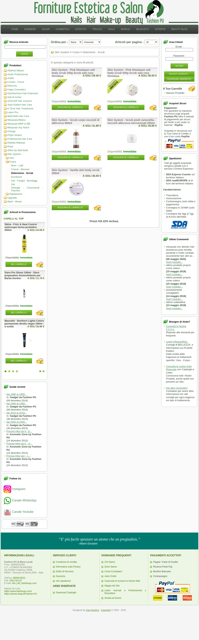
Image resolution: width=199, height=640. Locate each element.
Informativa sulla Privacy (68, 566)
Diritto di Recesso (65, 571)
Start (41, 371)
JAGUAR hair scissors (19, 100)
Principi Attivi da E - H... (19, 443)
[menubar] (99, 29)
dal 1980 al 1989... (16, 394)
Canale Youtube (18, 511)
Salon (46, 29)
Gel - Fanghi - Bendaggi (24, 180)
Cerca (24, 54)
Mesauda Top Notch (18, 127)
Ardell (10, 78)
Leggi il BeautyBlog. (177, 341)
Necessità (142, 29)
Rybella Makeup (16, 142)
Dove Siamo (110, 566)
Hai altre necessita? (177, 388)
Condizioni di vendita (66, 562)
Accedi (179, 66)
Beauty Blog (179, 29)
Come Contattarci (113, 571)
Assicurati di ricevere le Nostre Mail (122, 581)
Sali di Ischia (14, 97)
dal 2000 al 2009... (16, 422)
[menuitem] (15, 29)
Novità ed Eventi (112, 598)
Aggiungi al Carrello (70, 107)
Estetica (80, 29)
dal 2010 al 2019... (16, 412)
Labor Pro (12, 112)
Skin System (14, 154)
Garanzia (60, 576)
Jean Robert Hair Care (19, 104)
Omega (11, 131)
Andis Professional (17, 74)
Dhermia (12, 85)
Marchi (125, 29)
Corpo (12, 161)
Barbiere (30, 29)
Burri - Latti (17, 165)
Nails (111, 29)
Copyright (106, 610)
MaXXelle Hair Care (18, 116)
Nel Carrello (19, 264)
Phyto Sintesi (14, 135)
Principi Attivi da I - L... (18, 456)
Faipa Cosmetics (16, 89)
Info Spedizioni (63, 581)
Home (14, 29)
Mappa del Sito (112, 585)
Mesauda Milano (16, 119)
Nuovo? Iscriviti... (179, 74)
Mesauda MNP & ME (18, 123)
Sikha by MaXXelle (17, 150)
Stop (43, 371)
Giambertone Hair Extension (22, 93)
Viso (11, 157)
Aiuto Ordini (110, 576)
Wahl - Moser (14, 201)
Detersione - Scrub (22, 173)
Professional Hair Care (19, 138)
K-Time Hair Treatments (20, 108)
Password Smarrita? (179, 79)
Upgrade (12, 197)
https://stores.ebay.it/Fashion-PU (20, 594)
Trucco (97, 29)
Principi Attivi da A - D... (19, 431)
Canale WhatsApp (20, 500)
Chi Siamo (109, 562)
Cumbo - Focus (15, 81)
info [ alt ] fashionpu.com (24, 583)
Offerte (160, 29)
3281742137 (15, 580)
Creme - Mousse (20, 169)
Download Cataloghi (66, 592)
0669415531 (19, 578)
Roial (10, 146)
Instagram (15, 489)
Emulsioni (16, 176)
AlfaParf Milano (15, 70)
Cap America (92, 610)
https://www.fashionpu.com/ (18, 591)
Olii (13, 184)
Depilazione (15, 194)
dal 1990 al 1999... (16, 403)
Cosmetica (62, 29)
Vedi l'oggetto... (174, 262)
